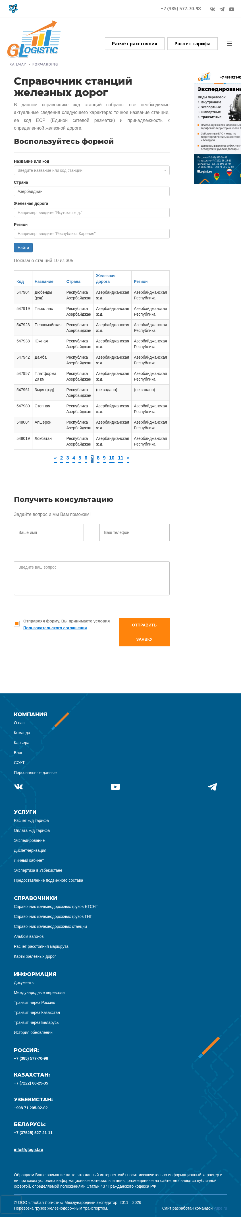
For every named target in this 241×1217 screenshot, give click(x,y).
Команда (22, 733)
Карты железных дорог (35, 956)
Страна (21, 182)
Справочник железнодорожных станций (50, 926)
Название (44, 281)
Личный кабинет (29, 860)
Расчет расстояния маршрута (41, 946)
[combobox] (92, 170)
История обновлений (33, 1032)
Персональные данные (35, 773)
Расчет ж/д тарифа (31, 820)
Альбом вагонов (29, 936)
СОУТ (19, 763)
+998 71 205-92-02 (31, 1108)
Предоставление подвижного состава (48, 880)
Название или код (31, 161)
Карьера (21, 743)
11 (121, 458)
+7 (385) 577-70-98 (181, 8)
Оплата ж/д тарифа (32, 830)
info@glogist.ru (28, 1149)
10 (112, 458)
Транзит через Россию (34, 1002)
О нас (19, 723)
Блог (18, 753)
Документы (24, 983)
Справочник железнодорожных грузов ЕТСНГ (56, 906)
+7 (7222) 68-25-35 (31, 1083)
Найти (23, 247)
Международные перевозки (39, 993)
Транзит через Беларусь (36, 1022)
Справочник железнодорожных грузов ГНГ (53, 916)
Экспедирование (29, 840)
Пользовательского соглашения (55, 628)
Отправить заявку (144, 632)
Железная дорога (31, 203)
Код (20, 281)
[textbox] (90, 170)
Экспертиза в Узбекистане (38, 870)
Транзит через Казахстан (37, 1012)
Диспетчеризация (30, 850)
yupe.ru (220, 1208)
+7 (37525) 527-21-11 (33, 1133)
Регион (21, 224)
